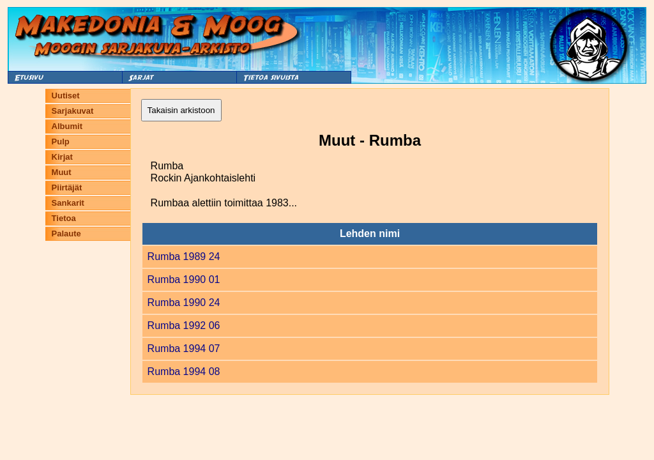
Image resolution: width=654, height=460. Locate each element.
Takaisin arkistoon (181, 110)
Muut (62, 172)
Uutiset (66, 95)
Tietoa (64, 218)
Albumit (67, 126)
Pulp (61, 141)
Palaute (66, 233)
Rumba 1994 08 (184, 371)
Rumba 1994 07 (184, 348)
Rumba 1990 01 (184, 279)
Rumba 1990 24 (184, 302)
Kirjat (62, 157)
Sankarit (68, 203)
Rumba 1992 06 (184, 325)
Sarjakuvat (73, 111)
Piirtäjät (67, 187)
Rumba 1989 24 (184, 256)
